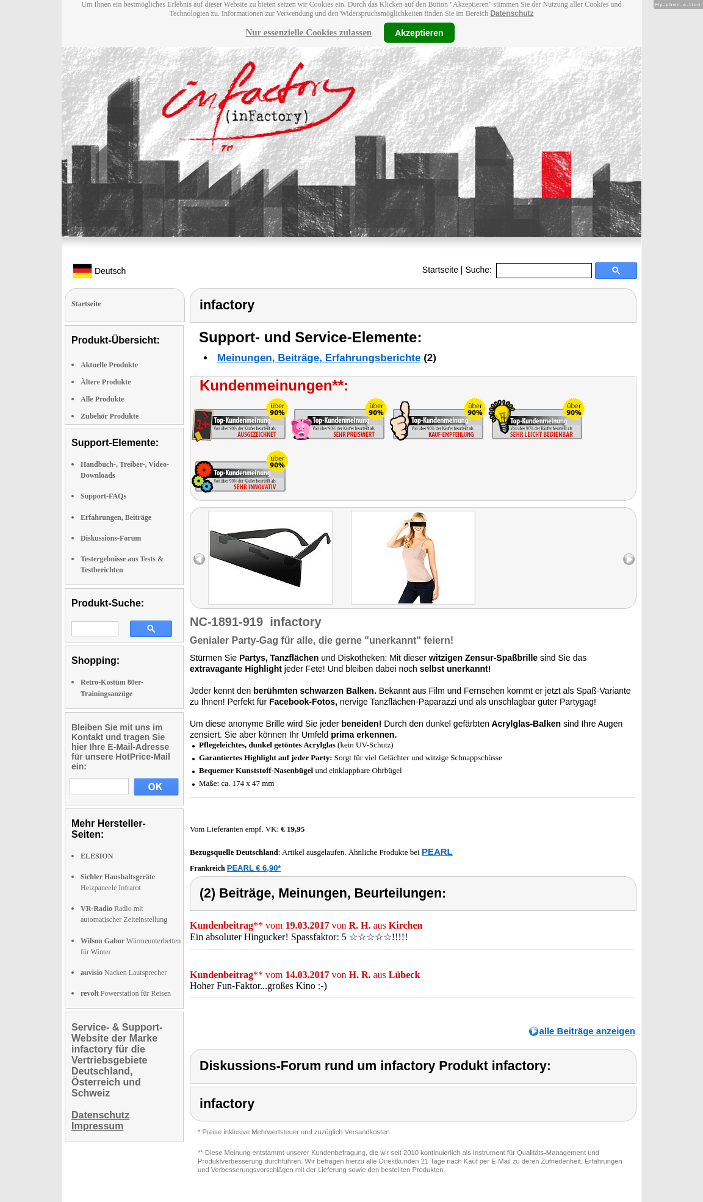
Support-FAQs (103, 496)
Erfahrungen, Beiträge (116, 517)
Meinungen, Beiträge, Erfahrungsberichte (318, 358)
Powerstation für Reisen (126, 993)
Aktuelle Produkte (109, 365)
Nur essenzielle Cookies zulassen (308, 32)
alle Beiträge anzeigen (587, 1031)
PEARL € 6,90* (254, 868)
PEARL (437, 851)
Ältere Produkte (106, 382)
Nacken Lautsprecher (124, 972)
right (629, 559)
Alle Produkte (102, 399)
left (199, 559)
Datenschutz (511, 13)
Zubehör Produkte (110, 416)
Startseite (440, 270)
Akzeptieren (419, 32)
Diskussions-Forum (111, 538)
